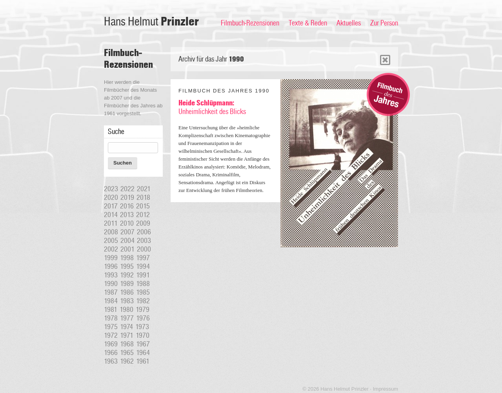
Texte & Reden (308, 23)
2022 (127, 189)
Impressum (385, 389)
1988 (143, 283)
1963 (111, 361)
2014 (111, 214)
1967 (143, 344)
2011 (111, 223)
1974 (126, 326)
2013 (127, 214)
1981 (110, 309)
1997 (143, 258)
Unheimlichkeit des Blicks (212, 107)
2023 (111, 189)
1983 (127, 301)
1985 (143, 292)
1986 (127, 292)
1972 (111, 335)
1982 (143, 301)
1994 (143, 266)
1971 (126, 335)
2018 (143, 197)
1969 (111, 344)
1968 (127, 344)
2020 (111, 197)
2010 (127, 223)
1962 (127, 361)
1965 (127, 352)
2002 (111, 249)
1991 (143, 275)
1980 (126, 309)
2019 (127, 197)
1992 (127, 275)
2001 (127, 249)
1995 (127, 266)
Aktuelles (348, 23)
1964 (143, 352)
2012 (143, 214)
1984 (111, 301)
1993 (111, 275)
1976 (143, 318)
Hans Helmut (151, 21)
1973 (142, 326)
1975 (111, 326)
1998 (127, 258)
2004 (127, 240)
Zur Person (384, 23)
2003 (144, 240)
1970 (142, 335)
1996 (111, 266)
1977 (127, 318)
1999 (111, 258)
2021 (144, 189)
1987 (111, 292)
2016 (127, 206)
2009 (143, 223)
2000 (144, 249)
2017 (111, 206)
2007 (127, 232)
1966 (111, 352)
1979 (142, 309)
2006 (144, 232)
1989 (127, 283)
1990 (111, 283)
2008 (111, 232)
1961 (142, 361)
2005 (111, 240)
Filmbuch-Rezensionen (250, 23)
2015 (143, 206)
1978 (111, 318)
